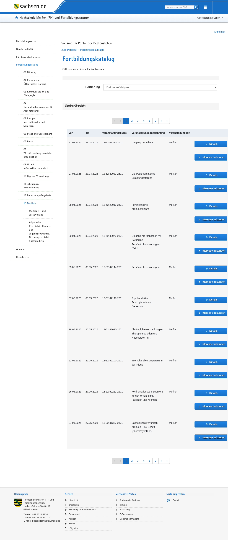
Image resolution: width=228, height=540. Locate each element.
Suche (72, 523)
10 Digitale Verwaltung (36, 176)
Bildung (123, 505)
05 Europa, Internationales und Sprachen (34, 122)
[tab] (37, 494)
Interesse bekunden (213, 157)
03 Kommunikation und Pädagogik (36, 93)
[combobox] (179, 7)
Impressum (74, 505)
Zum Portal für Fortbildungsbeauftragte (82, 49)
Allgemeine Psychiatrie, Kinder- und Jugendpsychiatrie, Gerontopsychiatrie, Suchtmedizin (40, 231)
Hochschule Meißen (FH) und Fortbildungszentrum (54, 17)
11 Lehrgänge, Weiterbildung (31, 185)
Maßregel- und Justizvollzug (37, 212)
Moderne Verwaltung (129, 519)
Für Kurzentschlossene (28, 57)
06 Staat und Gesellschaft (38, 133)
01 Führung (30, 72)
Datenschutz (75, 514)
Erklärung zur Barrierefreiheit (82, 509)
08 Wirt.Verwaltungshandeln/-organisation (38, 153)
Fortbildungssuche (26, 41)
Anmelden (219, 31)
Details (213, 143)
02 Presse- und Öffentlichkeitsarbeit (35, 82)
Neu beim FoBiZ (24, 49)
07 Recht (28, 141)
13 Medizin (30, 203)
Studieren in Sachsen (130, 500)
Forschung (125, 509)
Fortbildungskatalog (27, 64)
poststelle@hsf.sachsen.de (46, 520)
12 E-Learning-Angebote (37, 195)
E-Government (126, 514)
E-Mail (176, 500)
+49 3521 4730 (40, 514)
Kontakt (72, 519)
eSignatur (73, 528)
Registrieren (22, 257)
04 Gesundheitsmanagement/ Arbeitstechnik (38, 107)
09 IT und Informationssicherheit (36, 166)
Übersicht (73, 500)
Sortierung (93, 87)
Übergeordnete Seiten (208, 17)
